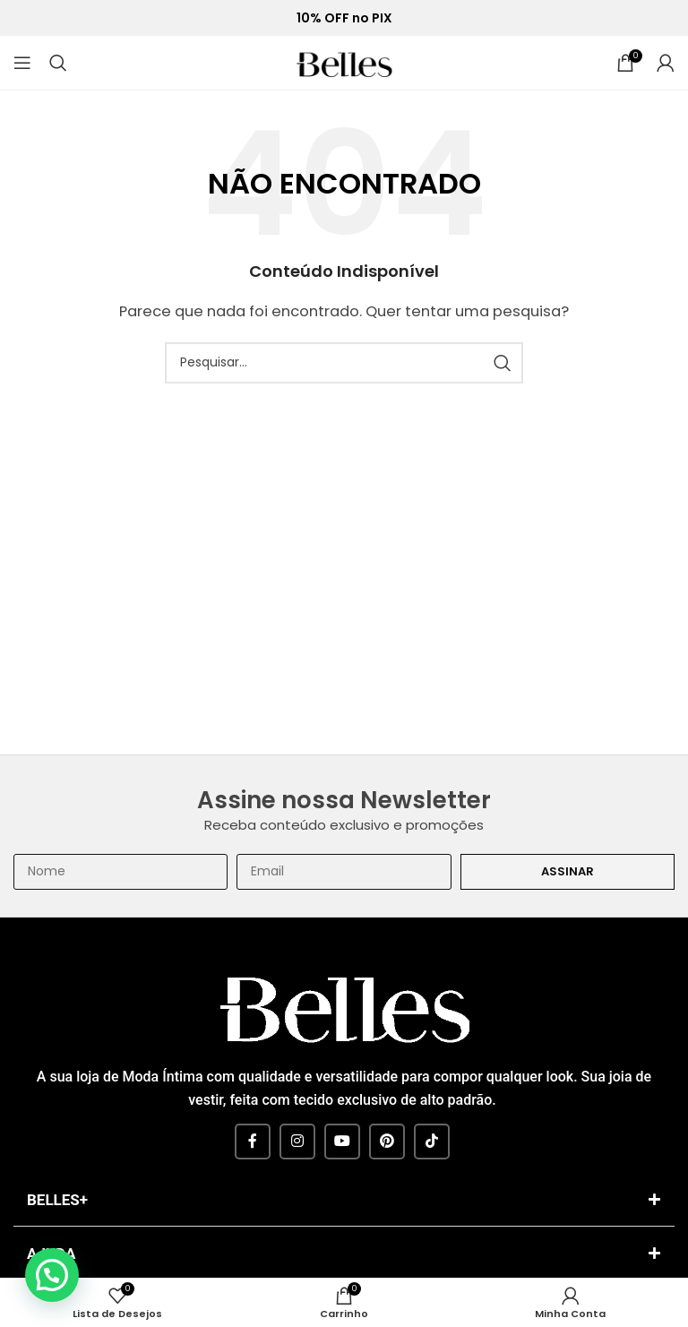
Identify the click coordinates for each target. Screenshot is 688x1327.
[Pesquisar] (58, 63)
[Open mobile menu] (22, 63)
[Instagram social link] (297, 1141)
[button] (344, 1202)
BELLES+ (57, 1200)
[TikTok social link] (432, 1141)
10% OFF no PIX (344, 18)
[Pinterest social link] (387, 1141)
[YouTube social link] (342, 1141)
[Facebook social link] (253, 1141)
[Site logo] (344, 61)
